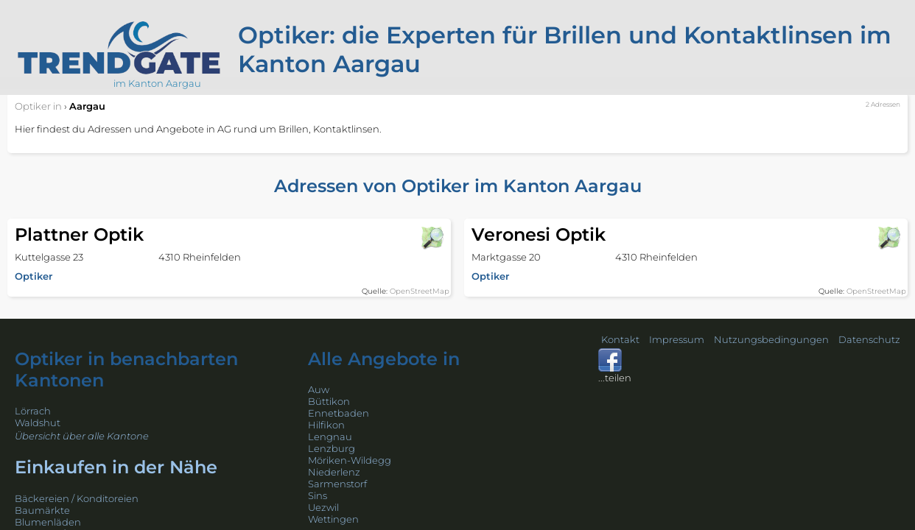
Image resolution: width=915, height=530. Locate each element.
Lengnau (330, 436)
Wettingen (333, 519)
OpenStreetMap (419, 291)
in (38, 106)
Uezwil (323, 507)
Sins (317, 495)
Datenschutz (869, 339)
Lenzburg (331, 448)
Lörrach (33, 411)
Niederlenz (334, 472)
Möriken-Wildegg (349, 460)
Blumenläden (48, 522)
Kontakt (620, 339)
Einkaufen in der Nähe (116, 467)
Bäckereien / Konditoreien (77, 498)
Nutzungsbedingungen (771, 339)
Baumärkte (42, 510)
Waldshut (37, 422)
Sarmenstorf (337, 484)
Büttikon (329, 401)
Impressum (676, 339)
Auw (318, 389)
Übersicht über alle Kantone (82, 436)
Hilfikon (326, 425)
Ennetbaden (338, 413)
